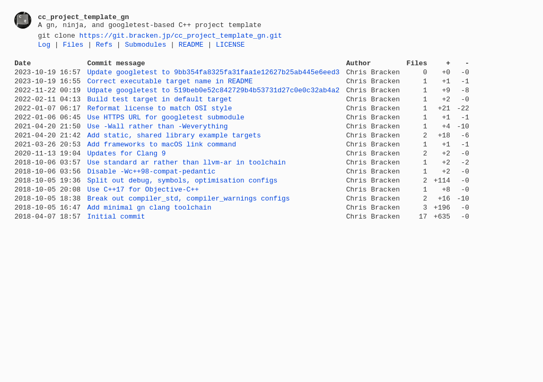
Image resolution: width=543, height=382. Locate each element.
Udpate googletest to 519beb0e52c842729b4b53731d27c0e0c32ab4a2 (213, 99)
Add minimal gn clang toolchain (149, 237)
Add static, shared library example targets (174, 152)
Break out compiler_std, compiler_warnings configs (188, 226)
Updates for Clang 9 (126, 173)
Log (44, 47)
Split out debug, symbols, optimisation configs (182, 205)
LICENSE (230, 47)
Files (73, 47)
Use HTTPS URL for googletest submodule (165, 131)
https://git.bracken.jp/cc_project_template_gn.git (181, 36)
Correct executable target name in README (169, 88)
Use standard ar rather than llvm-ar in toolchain (186, 184)
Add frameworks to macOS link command (161, 163)
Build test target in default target (159, 110)
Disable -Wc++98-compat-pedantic (151, 194)
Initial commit (116, 248)
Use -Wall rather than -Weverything (157, 141)
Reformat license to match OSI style (159, 120)
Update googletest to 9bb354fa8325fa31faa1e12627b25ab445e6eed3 (213, 78)
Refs (104, 47)
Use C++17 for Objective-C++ (143, 216)
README (191, 47)
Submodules (145, 47)
